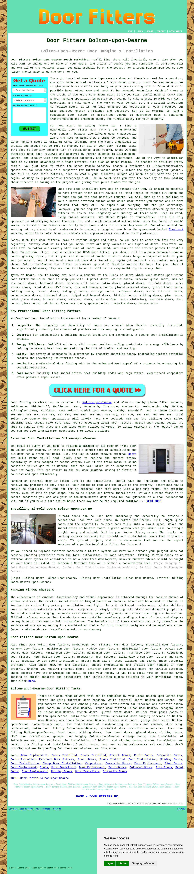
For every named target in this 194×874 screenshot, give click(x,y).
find (22, 644)
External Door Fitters (56, 759)
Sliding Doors (171, 759)
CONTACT (161, 31)
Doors (44, 767)
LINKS (139, 31)
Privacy (181, 809)
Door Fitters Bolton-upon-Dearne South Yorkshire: (50, 59)
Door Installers (63, 767)
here (31, 681)
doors (59, 283)
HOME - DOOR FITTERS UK (97, 796)
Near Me (57, 809)
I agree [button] (110, 863)
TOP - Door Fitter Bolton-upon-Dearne (40, 778)
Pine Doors (173, 763)
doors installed (61, 660)
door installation (164, 334)
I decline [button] (122, 863)
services (107, 426)
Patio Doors (143, 755)
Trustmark (176, 229)
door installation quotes (104, 677)
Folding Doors (61, 771)
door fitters (49, 240)
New (37, 809)
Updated (46, 809)
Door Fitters (26, 809)
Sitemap (13, 809)
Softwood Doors (141, 767)
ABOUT (150, 31)
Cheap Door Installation (62, 763)
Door (14, 402)
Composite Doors (169, 755)
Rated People (121, 162)
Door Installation (143, 759)
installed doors (123, 354)
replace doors (66, 106)
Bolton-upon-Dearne (96, 402)
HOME (130, 31)
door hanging (63, 98)
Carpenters (93, 763)
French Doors (120, 755)
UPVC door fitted (96, 252)
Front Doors (87, 759)
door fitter (136, 201)
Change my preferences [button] (143, 863)
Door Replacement (34, 755)
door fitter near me (86, 129)
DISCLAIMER (175, 31)
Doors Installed (64, 755)
